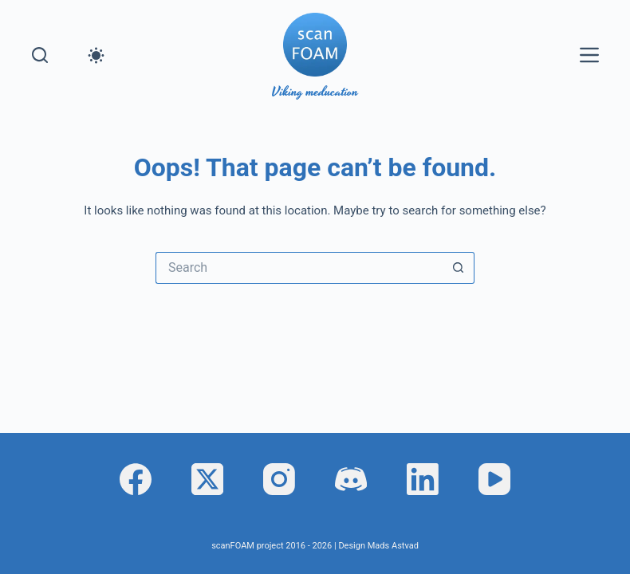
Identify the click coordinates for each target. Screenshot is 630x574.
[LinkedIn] (423, 479)
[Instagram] (279, 479)
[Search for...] (299, 268)
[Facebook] (136, 479)
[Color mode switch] (96, 55)
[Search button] (458, 268)
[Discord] (351, 479)
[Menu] (589, 55)
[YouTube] (494, 479)
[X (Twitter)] (207, 479)
